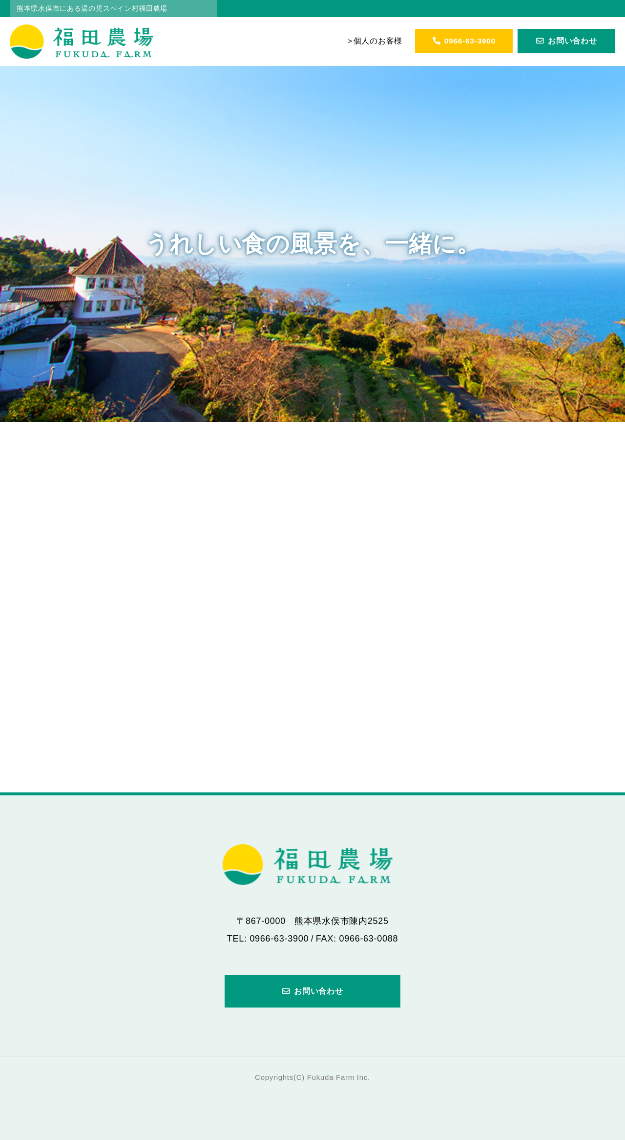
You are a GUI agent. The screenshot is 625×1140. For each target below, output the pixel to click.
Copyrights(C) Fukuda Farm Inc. (312, 1077)
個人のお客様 (378, 41)
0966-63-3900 (464, 41)
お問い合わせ (566, 41)
